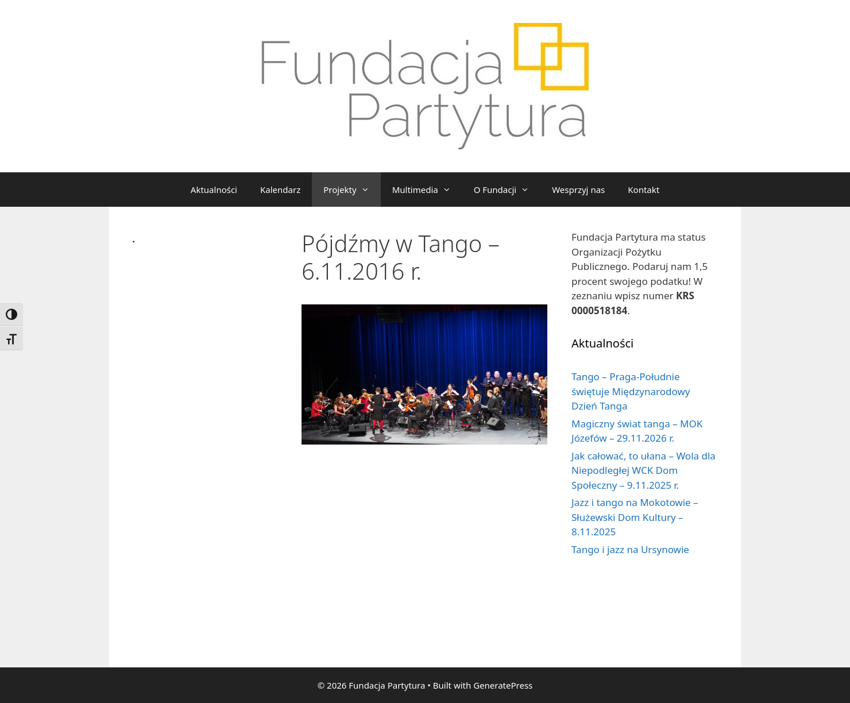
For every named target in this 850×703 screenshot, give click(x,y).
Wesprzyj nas (578, 189)
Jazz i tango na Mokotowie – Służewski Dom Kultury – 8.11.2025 (634, 517)
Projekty (351, 189)
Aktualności (214, 189)
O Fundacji (507, 189)
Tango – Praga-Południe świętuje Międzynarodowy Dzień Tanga (630, 391)
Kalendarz (280, 189)
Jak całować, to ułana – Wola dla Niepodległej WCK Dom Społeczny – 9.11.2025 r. (643, 470)
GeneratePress (502, 685)
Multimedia (427, 189)
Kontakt (643, 189)
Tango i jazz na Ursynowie (630, 549)
